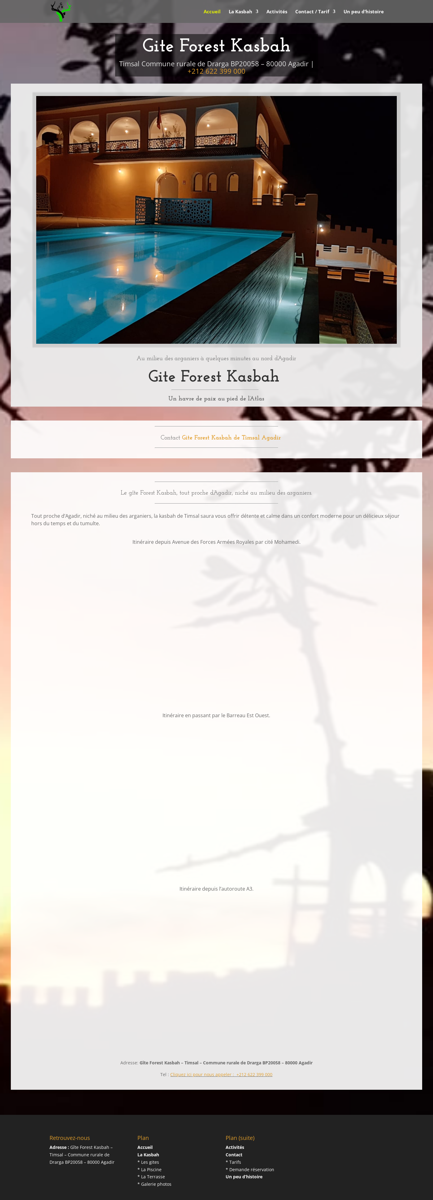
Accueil (212, 12)
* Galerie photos (154, 1161)
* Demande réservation (250, 1147)
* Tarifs (233, 1139)
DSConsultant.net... (156, 1191)
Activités (276, 12)
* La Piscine (149, 1147)
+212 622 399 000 (216, 48)
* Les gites (148, 1139)
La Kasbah (240, 12)
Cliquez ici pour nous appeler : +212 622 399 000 (221, 1051)
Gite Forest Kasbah (85, 1191)
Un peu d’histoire (364, 12)
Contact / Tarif (312, 12)
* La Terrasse (151, 1154)
